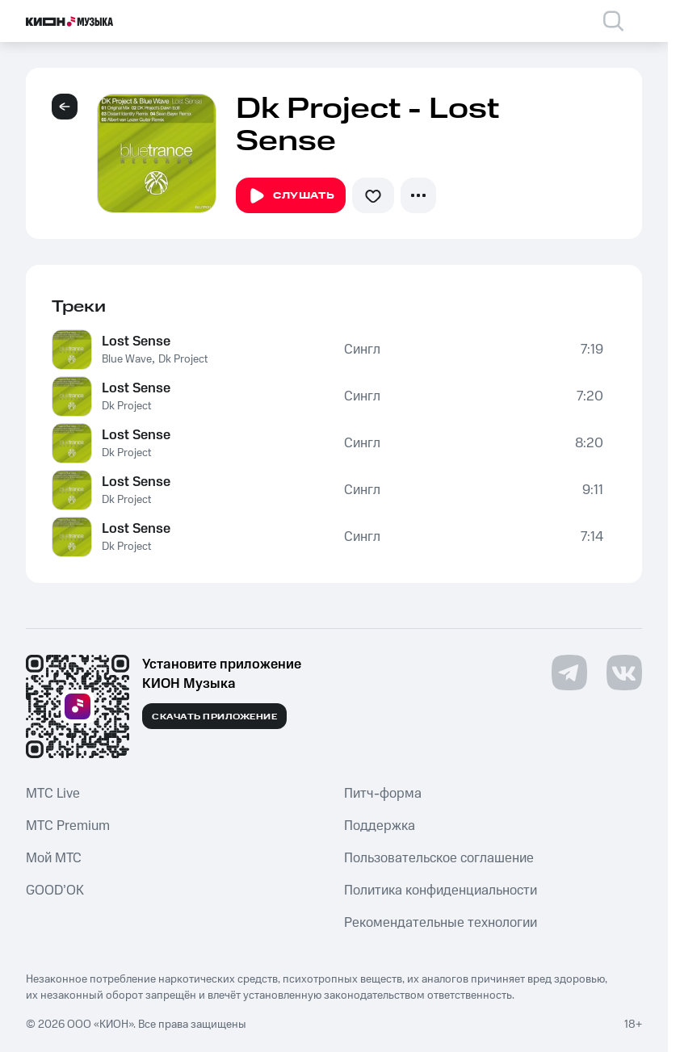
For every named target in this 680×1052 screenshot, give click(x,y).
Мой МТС (54, 858)
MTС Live (53, 793)
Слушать (290, 196)
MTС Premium (68, 826)
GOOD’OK (55, 890)
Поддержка (379, 826)
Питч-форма (383, 793)
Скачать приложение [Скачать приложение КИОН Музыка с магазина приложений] (214, 717)
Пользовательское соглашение (439, 858)
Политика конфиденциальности (440, 890)
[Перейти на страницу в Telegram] (569, 672)
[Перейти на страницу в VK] (624, 672)
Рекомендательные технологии (440, 923)
